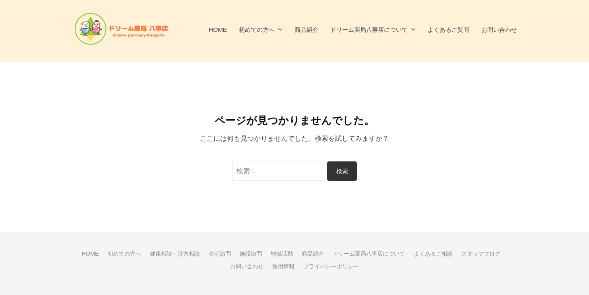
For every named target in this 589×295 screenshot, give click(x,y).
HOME (218, 29)
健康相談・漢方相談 (175, 253)
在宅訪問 (220, 253)
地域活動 (282, 253)
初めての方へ (257, 29)
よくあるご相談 (433, 253)
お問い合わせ (499, 29)
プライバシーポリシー (331, 266)
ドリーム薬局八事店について (369, 29)
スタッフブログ (480, 253)
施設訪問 (251, 253)
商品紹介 (306, 29)
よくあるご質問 (448, 29)
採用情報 (283, 266)
